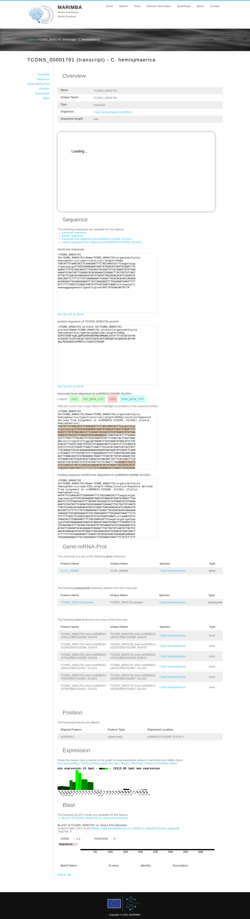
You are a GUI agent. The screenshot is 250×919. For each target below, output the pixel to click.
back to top (64, 874)
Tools (137, 6)
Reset (149, 763)
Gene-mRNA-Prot (38, 83)
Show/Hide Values (166, 763)
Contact (215, 6)
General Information (158, 6)
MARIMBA (70, 7)
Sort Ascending (89, 763)
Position (44, 88)
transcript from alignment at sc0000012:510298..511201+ (97, 239)
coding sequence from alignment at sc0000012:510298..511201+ (102, 242)
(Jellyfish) (113, 112)
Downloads (184, 6)
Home (109, 6)
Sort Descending (68, 763)
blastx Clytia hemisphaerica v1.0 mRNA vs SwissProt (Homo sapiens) (135, 828)
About (200, 6)
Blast (46, 98)
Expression (42, 93)
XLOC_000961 (70, 570)
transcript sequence (74, 232)
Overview (43, 74)
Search (123, 6)
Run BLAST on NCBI (70, 314)
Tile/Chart (137, 763)
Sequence (43, 79)
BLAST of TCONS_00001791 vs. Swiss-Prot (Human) (95, 818)
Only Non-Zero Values (115, 763)
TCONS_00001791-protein (77, 602)
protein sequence (72, 235)
